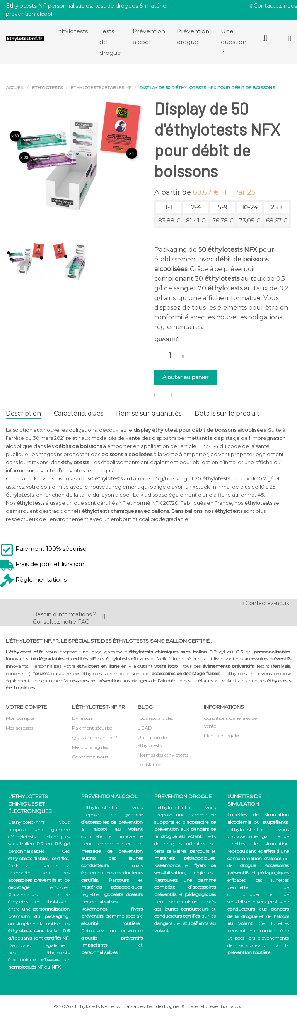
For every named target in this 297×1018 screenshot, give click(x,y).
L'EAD (145, 728)
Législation (150, 764)
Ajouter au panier (185, 377)
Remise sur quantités (148, 413)
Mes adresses (19, 728)
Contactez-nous (273, 5)
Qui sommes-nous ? (94, 737)
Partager (155, 395)
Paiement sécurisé (92, 728)
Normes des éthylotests (163, 755)
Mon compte (20, 718)
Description (23, 413)
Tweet (163, 395)
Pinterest (171, 395)
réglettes (90, 894)
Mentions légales (90, 747)
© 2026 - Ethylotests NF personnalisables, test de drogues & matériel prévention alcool (149, 1006)
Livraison (82, 718)
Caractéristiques (78, 413)
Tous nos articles (155, 718)
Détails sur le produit (227, 413)
